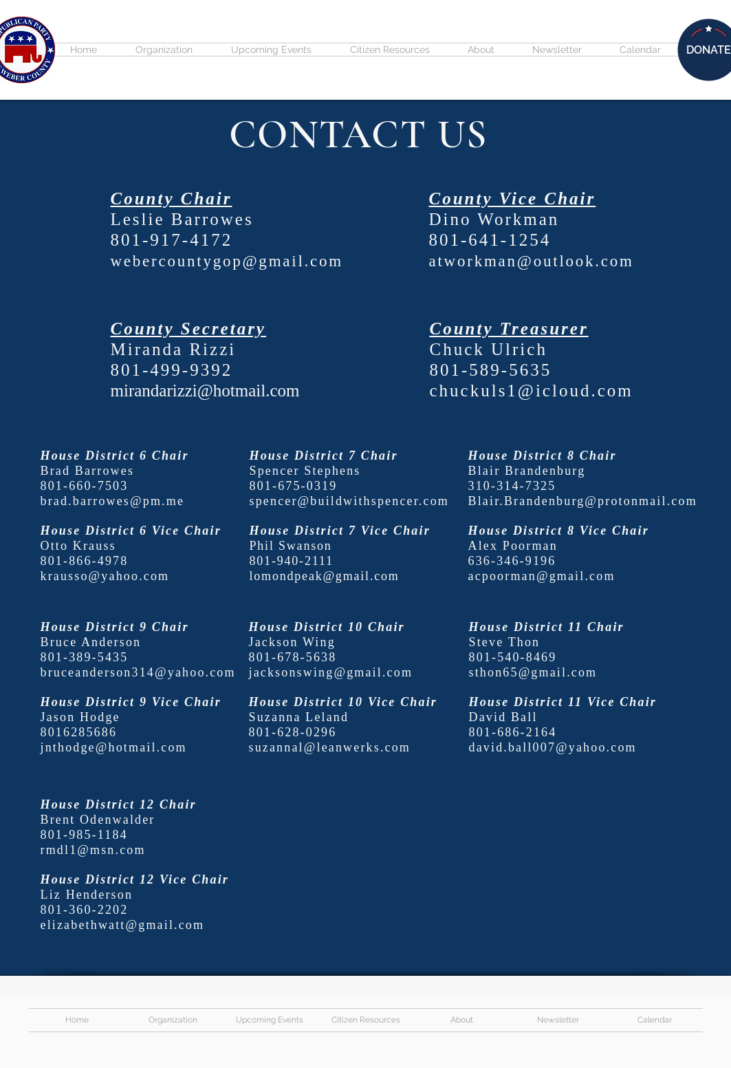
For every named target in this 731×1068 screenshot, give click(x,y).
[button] (164, 49)
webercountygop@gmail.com (227, 261)
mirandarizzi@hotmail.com (205, 390)
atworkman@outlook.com (531, 261)
